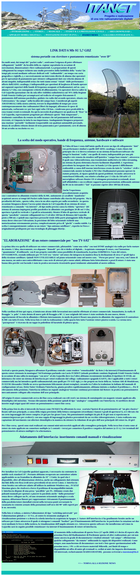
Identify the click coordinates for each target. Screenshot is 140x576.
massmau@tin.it (130, 552)
